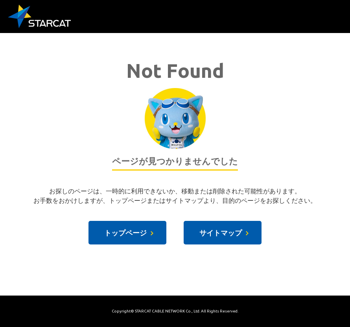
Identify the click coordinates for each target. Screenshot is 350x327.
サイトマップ (220, 233)
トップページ (125, 233)
